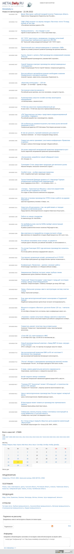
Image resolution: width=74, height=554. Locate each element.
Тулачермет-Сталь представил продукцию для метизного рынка (44, 164)
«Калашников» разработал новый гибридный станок (40, 157)
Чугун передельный (50, 497)
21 (8, 462)
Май (23, 444)
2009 (13, 437)
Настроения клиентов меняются (32, 90)
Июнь (26, 444)
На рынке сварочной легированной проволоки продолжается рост (44, 149)
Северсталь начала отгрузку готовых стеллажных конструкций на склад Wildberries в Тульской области (44, 412)
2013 (27, 437)
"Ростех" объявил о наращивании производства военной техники (44, 361)
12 (56, 455)
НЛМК (43, 478)
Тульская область (30, 487)
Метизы (34, 497)
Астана (29, 488)
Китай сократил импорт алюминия (33, 376)
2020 (51, 437)
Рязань (4, 487)
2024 (64, 437)
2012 (24, 437)
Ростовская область (43, 487)
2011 (20, 437)
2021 (54, 437)
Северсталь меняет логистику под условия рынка (39, 326)
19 (56, 458)
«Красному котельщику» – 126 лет (33, 83)
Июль (30, 444)
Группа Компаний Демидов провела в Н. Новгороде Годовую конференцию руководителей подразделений (42, 180)
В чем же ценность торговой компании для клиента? (40, 133)
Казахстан (5, 488)
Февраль (10, 444)
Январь (4, 444)
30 (27, 465)
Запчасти (59, 497)
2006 (3, 437)
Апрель (19, 444)
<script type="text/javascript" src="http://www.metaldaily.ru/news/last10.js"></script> (37, 542)
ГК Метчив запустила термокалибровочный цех (38, 107)
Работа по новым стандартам (31, 216)
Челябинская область (39, 488)
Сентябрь (40, 444)
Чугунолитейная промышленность (40, 506)
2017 (41, 437)
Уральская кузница (25, 478)
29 (18, 465)
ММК (17, 478)
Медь (4, 497)
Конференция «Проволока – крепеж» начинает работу (40, 265)
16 (27, 458)
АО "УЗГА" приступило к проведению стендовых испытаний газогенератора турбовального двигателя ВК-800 (42, 39)
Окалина (21, 497)
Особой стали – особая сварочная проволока (37, 172)
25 (46, 462)
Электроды (28, 497)
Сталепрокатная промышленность (13, 508)
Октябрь (45, 444)
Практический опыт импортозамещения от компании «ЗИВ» (42, 47)
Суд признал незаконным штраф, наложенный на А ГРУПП (42, 257)
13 (65, 455)
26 (56, 462)
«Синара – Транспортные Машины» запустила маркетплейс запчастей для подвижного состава (42, 189)
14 (8, 458)
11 (46, 455)
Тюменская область (62, 487)
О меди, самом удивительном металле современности (40, 369)
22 (18, 462)
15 (18, 458)
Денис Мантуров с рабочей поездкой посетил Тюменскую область (44, 14)
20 (65, 458)
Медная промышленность (33, 508)
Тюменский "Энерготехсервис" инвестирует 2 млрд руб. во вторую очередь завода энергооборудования (44, 281)
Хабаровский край (15, 488)
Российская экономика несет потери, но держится (39, 241)
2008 (10, 437)
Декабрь (56, 444)
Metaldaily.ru (7, 9)
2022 (57, 437)
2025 (67, 437)
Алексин (53, 487)
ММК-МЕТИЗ (36, 478)
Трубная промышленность (21, 506)
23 (27, 462)
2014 (30, 437)
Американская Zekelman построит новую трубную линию (41, 272)
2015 (34, 437)
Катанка (40, 497)
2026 (3, 439)
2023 (61, 437)
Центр (23, 487)
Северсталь (6, 478)
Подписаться (8, 526)
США (9, 487)
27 (65, 462)
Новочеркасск (15, 487)
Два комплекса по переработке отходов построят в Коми (41, 233)
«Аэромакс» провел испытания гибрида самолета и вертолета (43, 317)
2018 (44, 437)
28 (8, 465)
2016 (37, 437)
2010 (17, 437)
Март (14, 444)
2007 (7, 437)
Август (34, 444)
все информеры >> (10, 548)
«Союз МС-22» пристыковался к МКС (34, 336)
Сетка (8, 497)
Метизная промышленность (61, 506)
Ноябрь (51, 444)
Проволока (14, 497)
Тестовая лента (7, 506)
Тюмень (23, 488)
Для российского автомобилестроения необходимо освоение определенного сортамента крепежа (43, 74)
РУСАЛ (13, 478)
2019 (47, 437)
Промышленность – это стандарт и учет (35, 31)
